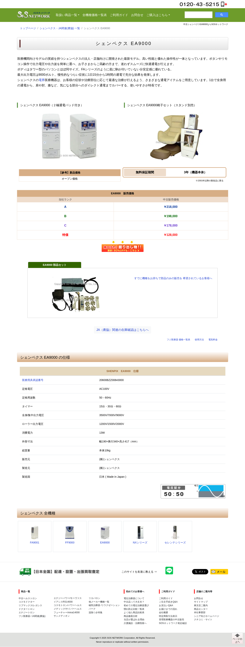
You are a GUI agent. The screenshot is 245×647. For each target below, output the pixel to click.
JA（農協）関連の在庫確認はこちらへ (122, 329)
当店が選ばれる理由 (134, 619)
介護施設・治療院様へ (135, 623)
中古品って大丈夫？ (134, 601)
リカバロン (94, 598)
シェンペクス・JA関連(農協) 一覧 (60, 28)
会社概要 (163, 612)
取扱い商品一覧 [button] (68, 15)
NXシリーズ (140, 542)
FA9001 (34, 542)
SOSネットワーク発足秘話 (173, 623)
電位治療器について (134, 598)
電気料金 (213, 339)
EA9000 (105, 542)
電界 (42, 80)
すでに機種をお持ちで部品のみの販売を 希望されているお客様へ (173, 278)
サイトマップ (201, 601)
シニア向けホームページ (206, 616)
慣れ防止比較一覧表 (134, 609)
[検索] (198, 15)
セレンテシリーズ (175, 542)
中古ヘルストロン (28, 598)
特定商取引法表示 (168, 616)
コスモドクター (27, 601)
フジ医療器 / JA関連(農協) (32, 616)
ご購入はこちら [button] (157, 15)
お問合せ (137, 15)
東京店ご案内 (201, 605)
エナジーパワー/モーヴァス (68, 598)
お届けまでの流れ (168, 609)
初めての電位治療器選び (136, 605)
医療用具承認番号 (32, 380)
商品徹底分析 (130, 616)
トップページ (28, 28)
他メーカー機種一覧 (99, 601)
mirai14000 (74, 612)
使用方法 (199, 339)
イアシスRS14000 (63, 601)
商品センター (201, 609)
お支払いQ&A (166, 605)
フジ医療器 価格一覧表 (178, 339)
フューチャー (60, 612)
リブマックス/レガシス (30, 605)
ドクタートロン (27, 609)
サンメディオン (62, 616)
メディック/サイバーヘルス (68, 609)
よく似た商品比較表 (134, 612)
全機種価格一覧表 (94, 15)
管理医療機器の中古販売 (171, 619)
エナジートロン (27, 612)
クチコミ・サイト (203, 619)
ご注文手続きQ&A (168, 601)
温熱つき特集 (95, 612)
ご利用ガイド (119, 15)
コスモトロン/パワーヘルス (68, 605)
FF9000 (69, 542)
